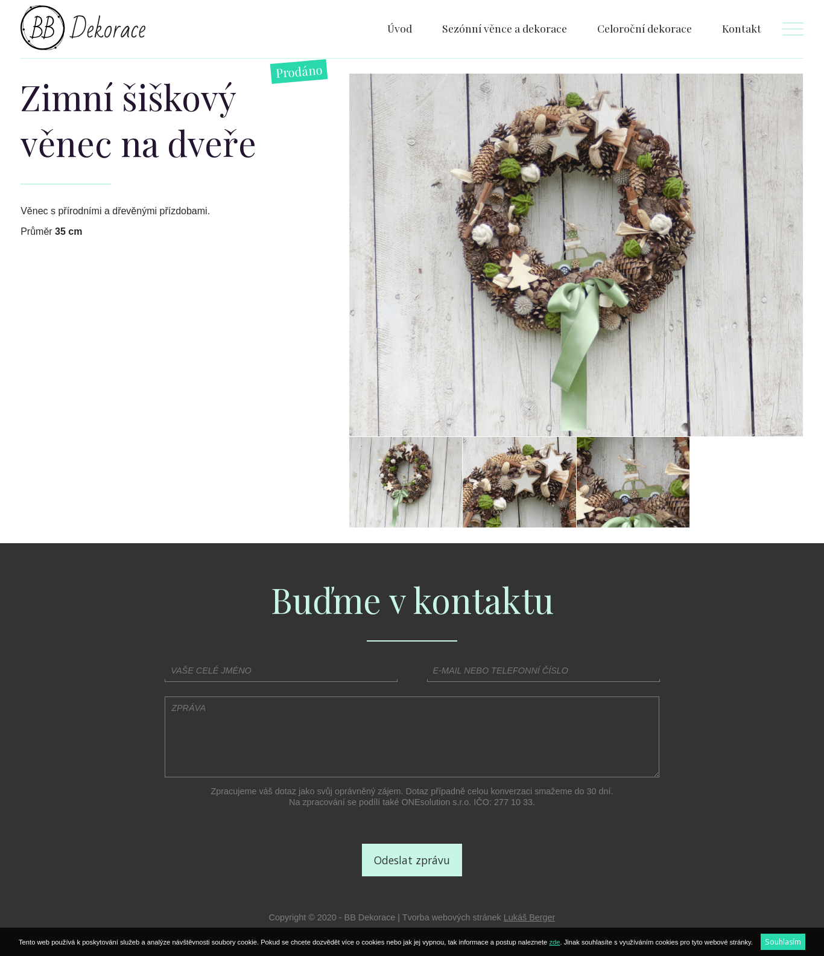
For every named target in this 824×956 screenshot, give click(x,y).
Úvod (399, 28)
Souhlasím (783, 942)
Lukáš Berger (530, 917)
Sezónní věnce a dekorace (504, 28)
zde (554, 942)
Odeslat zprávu (412, 860)
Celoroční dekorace (644, 28)
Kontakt (741, 28)
